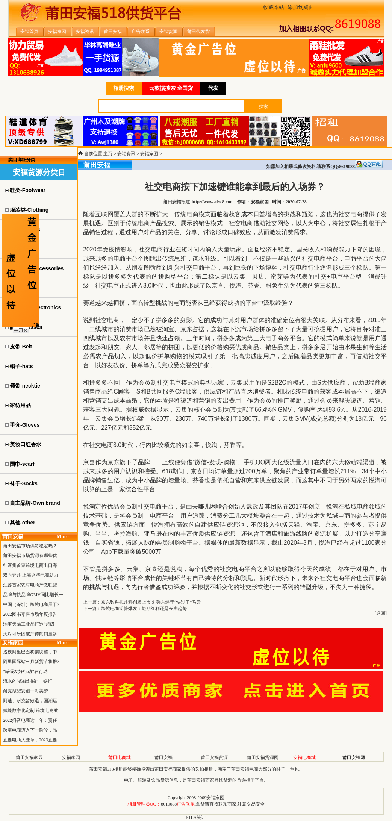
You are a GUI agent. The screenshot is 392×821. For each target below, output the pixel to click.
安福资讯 (126, 153)
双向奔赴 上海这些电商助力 (30, 575)
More (62, 536)
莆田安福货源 (214, 757)
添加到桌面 (301, 7)
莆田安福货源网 (262, 757)
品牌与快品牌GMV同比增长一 (33, 594)
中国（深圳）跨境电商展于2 (31, 604)
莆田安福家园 (29, 757)
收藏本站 (273, 7)
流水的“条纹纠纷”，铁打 (27, 681)
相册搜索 (123, 88)
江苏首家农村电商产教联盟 (30, 585)
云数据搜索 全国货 (171, 88)
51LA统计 (196, 817)
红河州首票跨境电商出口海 (30, 565)
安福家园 (149, 153)
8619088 (169, 804)
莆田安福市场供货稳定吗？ (30, 545)
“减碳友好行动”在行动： (27, 671)
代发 (213, 88)
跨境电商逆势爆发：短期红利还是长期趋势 (144, 608)
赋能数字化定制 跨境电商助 (30, 710)
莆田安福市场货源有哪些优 (30, 555)
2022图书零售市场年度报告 (30, 614)
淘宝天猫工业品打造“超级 (28, 624)
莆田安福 (163, 757)
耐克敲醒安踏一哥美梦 (25, 691)
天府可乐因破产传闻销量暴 (30, 633)
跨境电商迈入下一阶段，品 (30, 730)
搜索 (263, 106)
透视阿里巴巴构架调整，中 (30, 651)
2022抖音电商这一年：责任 (30, 720)
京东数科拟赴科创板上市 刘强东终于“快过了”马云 (151, 602)
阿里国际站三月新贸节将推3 (31, 661)
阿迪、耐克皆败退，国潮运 (30, 700)
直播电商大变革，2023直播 (30, 739)
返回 (380, 613)
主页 (107, 153)
